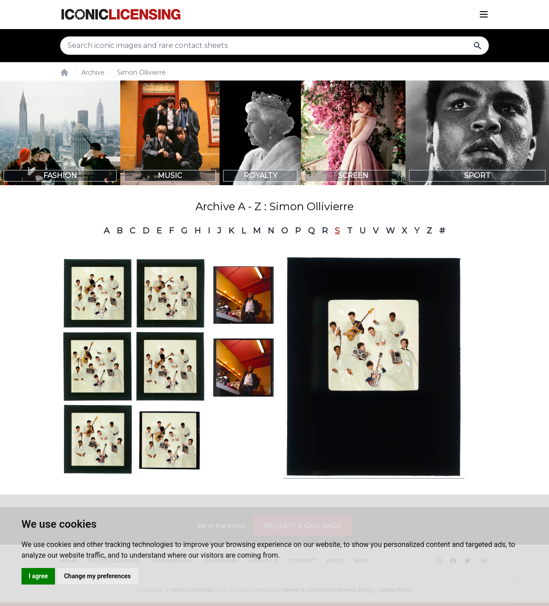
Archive (93, 72)
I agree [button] (38, 576)
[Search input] (274, 45)
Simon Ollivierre (141, 72)
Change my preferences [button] (97, 576)
